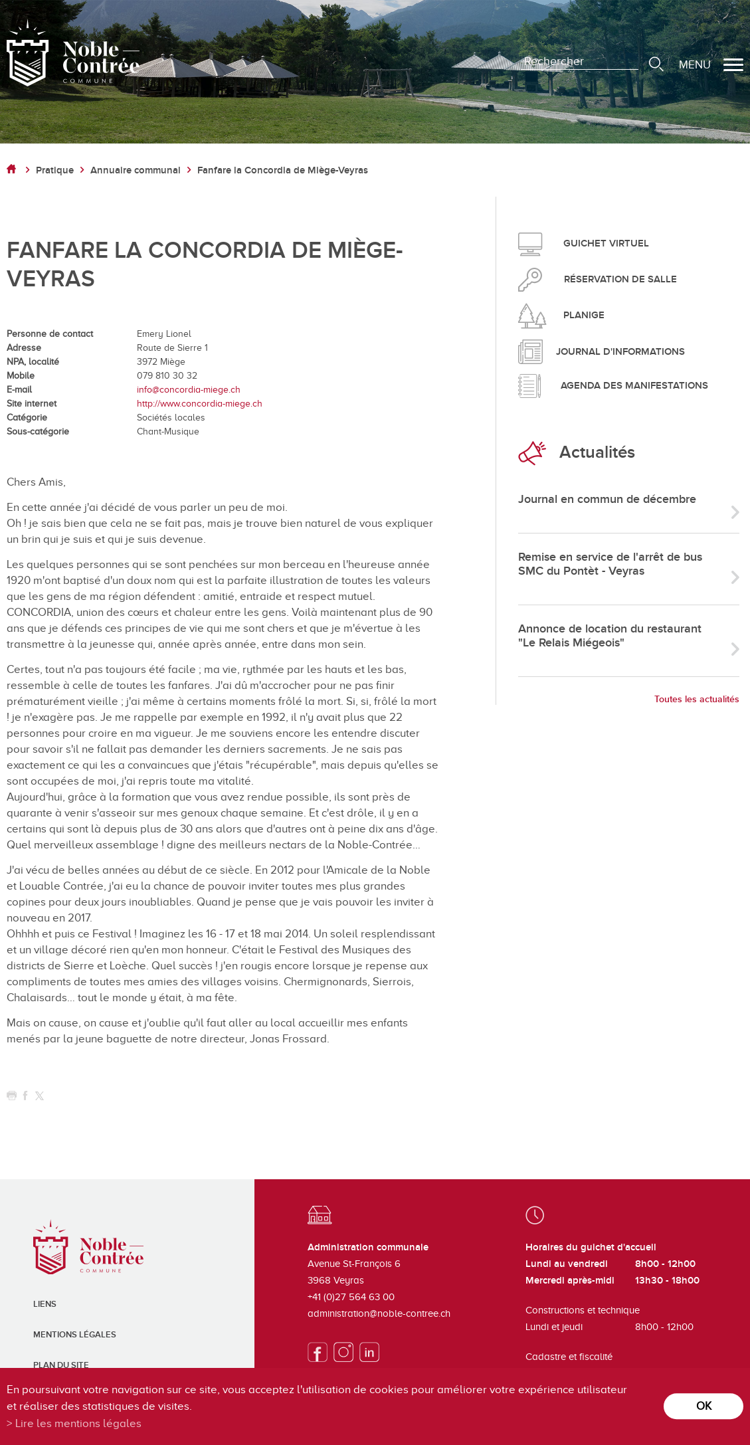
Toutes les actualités (696, 699)
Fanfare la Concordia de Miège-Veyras (282, 170)
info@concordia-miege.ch (188, 390)
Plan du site (61, 1365)
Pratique (55, 170)
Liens (44, 1304)
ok (703, 1406)
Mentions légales (74, 1334)
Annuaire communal (135, 170)
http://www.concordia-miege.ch (199, 404)
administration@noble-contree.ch (379, 1313)
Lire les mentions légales (78, 1423)
